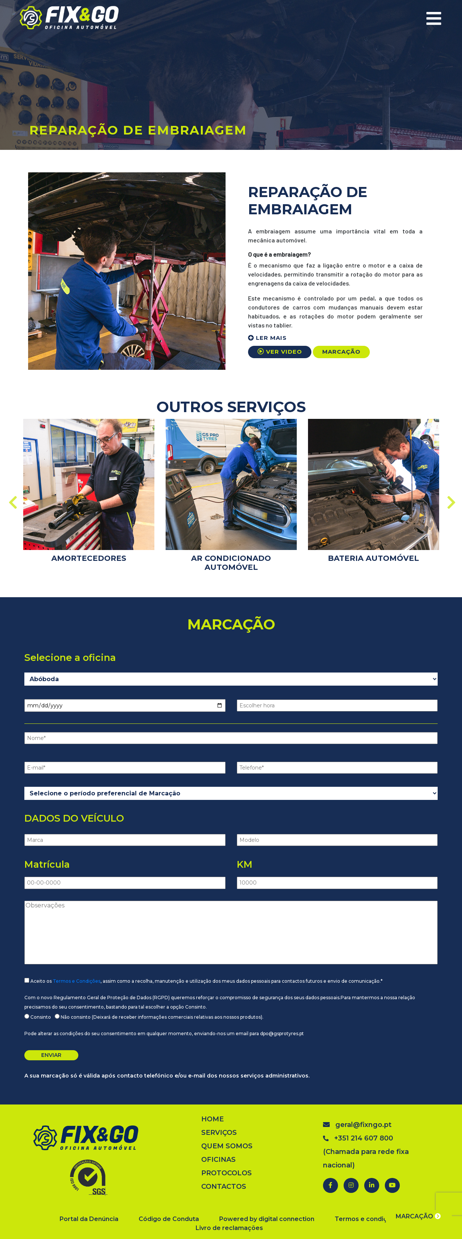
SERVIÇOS (219, 1132)
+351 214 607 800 (358, 1138)
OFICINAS (218, 1159)
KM (245, 864)
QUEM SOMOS (227, 1146)
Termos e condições (367, 1219)
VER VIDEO (279, 351)
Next (450, 498)
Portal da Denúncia (89, 1219)
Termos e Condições (76, 981)
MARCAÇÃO (341, 351)
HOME (212, 1119)
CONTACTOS (223, 1186)
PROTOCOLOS (226, 1173)
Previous (12, 498)
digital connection (286, 1219)
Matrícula (47, 864)
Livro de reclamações (229, 1228)
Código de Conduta (169, 1219)
